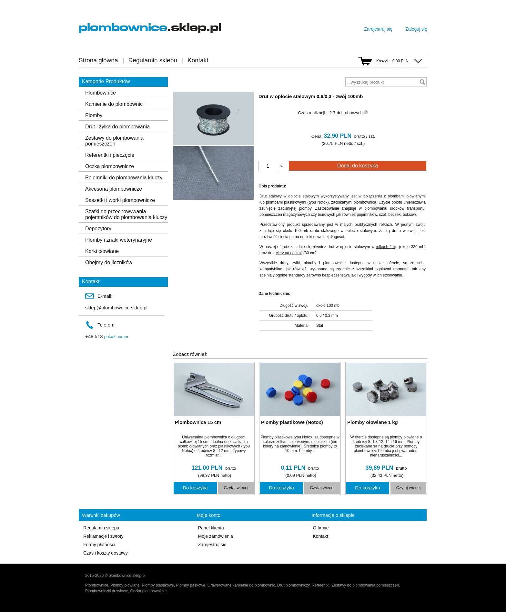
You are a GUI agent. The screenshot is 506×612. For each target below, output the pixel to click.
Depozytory (98, 228)
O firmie (321, 527)
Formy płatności (99, 544)
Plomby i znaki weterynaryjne (118, 240)
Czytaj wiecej (236, 487)
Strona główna (98, 60)
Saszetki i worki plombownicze (120, 200)
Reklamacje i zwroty (103, 536)
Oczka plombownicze (109, 166)
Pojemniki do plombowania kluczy (123, 177)
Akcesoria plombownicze (113, 189)
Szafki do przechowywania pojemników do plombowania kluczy (126, 214)
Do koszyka (195, 487)
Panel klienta (211, 527)
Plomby (93, 115)
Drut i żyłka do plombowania (117, 126)
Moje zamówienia (215, 536)
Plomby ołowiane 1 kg (372, 422)
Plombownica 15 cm (198, 422)
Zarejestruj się (378, 29)
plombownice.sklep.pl (127, 575)
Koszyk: (383, 61)
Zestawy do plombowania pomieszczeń (114, 140)
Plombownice (100, 92)
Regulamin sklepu (152, 60)
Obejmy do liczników (108, 262)
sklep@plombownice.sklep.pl (116, 307)
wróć (181, 81)
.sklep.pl (150, 27)
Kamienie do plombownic (114, 104)
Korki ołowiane (102, 251)
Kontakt (197, 60)
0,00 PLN (400, 61)
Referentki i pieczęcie (109, 155)
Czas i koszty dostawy (105, 553)
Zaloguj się (416, 29)
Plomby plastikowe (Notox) (292, 422)
